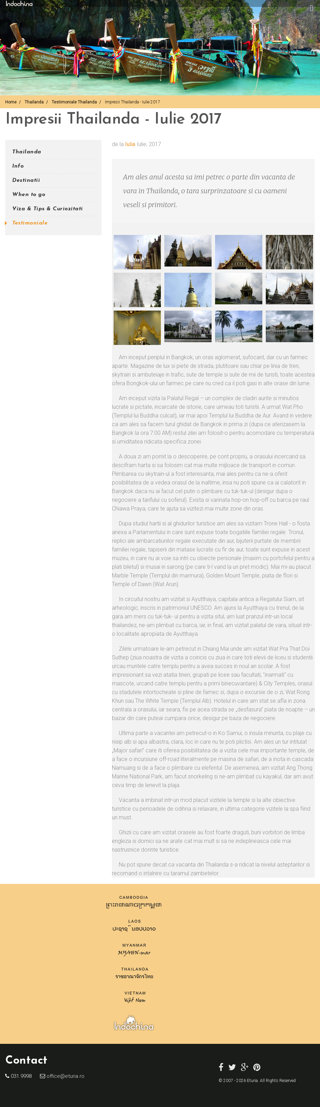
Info (18, 166)
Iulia (130, 144)
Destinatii (26, 180)
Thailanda (34, 102)
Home (11, 102)
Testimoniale (30, 223)
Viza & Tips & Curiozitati (47, 209)
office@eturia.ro (64, 1076)
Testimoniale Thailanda (74, 102)
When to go (28, 194)
